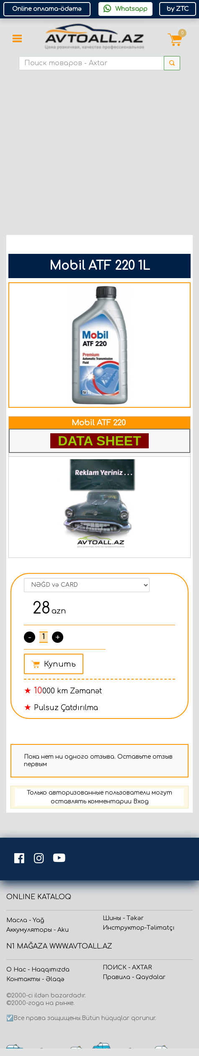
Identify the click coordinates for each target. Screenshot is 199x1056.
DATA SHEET (99, 440)
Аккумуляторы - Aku (37, 930)
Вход (141, 801)
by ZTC (178, 9)
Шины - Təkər (123, 918)
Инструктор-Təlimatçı (138, 928)
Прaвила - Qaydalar (134, 977)
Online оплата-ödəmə (47, 9)
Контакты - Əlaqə (35, 979)
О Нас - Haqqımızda (38, 970)
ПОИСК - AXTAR (127, 967)
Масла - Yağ (25, 920)
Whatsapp (125, 9)
